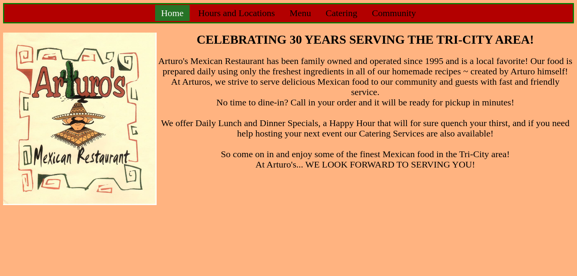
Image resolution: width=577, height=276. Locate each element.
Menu (300, 13)
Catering (341, 13)
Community (394, 13)
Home (172, 13)
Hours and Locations (236, 13)
